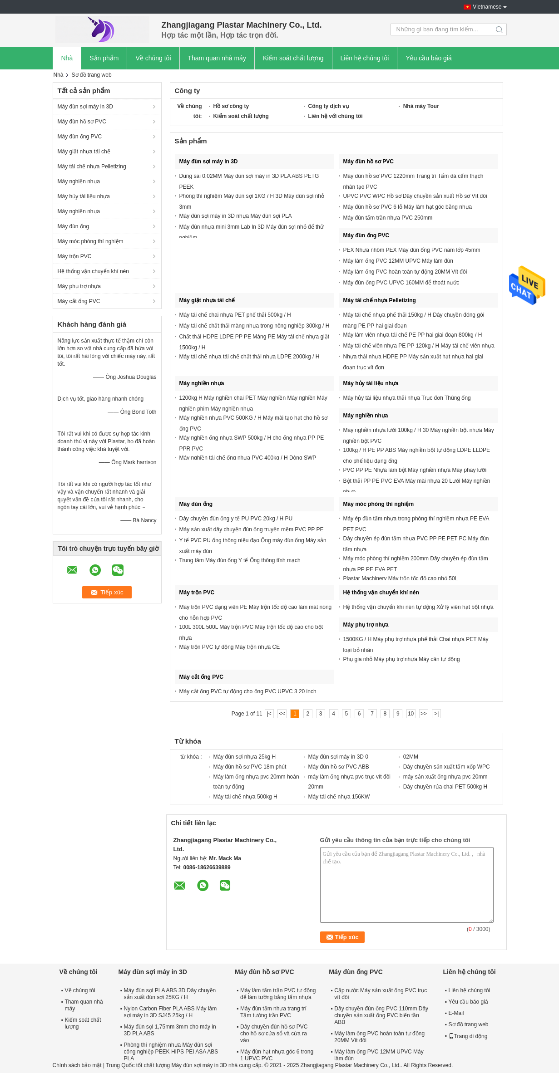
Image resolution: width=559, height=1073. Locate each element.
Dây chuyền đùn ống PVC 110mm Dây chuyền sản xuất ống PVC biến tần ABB (381, 1015)
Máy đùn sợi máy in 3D (85, 106)
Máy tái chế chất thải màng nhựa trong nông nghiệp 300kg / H (254, 326)
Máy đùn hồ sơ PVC (82, 121)
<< (282, 713)
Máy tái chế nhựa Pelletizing (92, 166)
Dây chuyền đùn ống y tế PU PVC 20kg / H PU (236, 518)
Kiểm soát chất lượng (293, 58)
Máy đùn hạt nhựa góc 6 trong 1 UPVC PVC (276, 1055)
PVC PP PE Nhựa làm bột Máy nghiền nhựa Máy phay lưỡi (415, 470)
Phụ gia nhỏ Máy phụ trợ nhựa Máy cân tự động (401, 659)
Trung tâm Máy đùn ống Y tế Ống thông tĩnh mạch (240, 560)
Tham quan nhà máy (217, 58)
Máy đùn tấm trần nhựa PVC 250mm (388, 218)
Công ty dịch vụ (328, 106)
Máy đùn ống (73, 226)
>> (423, 713)
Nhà (67, 58)
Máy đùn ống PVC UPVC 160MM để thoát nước (401, 282)
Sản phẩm (104, 58)
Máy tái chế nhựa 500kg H (245, 797)
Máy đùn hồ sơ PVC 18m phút (250, 767)
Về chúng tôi (153, 58)
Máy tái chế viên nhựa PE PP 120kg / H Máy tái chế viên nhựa (419, 346)
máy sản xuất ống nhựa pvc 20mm (445, 777)
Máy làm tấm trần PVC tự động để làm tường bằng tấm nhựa (278, 993)
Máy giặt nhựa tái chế (84, 151)
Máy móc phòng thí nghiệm (91, 241)
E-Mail (456, 1013)
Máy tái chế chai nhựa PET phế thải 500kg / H (235, 315)
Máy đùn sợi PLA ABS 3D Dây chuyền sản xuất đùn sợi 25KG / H (170, 993)
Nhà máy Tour (421, 106)
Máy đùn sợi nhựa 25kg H (244, 757)
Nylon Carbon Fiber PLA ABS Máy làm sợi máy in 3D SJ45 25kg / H (170, 1012)
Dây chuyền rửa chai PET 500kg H (445, 787)
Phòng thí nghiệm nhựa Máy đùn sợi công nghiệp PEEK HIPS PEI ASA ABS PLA (171, 1052)
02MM (410, 757)
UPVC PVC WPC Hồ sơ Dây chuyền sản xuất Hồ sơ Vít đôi (415, 196)
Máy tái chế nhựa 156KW (339, 797)
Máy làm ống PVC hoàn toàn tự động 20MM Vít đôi (405, 272)
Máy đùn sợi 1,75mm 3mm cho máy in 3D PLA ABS (170, 1030)
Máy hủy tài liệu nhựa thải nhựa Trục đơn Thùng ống (407, 398)
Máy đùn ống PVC (80, 136)
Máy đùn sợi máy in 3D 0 (338, 757)
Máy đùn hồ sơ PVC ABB (338, 767)
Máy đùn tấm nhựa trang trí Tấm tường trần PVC (273, 1012)
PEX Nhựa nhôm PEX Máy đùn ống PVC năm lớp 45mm (411, 250)
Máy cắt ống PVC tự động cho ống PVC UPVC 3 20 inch (248, 691)
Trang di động (468, 1036)
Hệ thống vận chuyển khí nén (93, 271)
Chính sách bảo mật (77, 1065)
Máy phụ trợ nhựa (79, 286)
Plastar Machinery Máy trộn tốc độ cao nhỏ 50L (400, 578)
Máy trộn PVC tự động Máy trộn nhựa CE (229, 647)
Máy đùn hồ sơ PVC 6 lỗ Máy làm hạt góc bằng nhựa (407, 207)
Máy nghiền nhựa (79, 181)
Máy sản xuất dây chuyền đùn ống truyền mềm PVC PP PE (251, 529)
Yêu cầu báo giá (428, 58)
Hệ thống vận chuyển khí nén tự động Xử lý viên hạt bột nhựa (418, 607)
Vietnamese (487, 7)
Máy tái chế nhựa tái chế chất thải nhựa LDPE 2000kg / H (249, 356)
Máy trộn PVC (75, 256)
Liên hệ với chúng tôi (335, 116)
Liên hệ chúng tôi (365, 58)
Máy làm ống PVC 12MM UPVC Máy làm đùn (398, 261)
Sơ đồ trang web (469, 1024)
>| (436, 713)
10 (411, 713)
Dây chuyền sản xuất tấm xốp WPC (446, 767)
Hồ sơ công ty (231, 106)
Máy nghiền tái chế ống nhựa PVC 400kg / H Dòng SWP (248, 458)
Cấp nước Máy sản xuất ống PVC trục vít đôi (380, 993)
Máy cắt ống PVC (79, 301)
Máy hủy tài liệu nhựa (84, 196)
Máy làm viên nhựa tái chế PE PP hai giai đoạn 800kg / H (412, 335)
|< (269, 713)
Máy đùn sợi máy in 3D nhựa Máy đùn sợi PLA (235, 216)
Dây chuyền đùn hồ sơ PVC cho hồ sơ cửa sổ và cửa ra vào (273, 1034)
